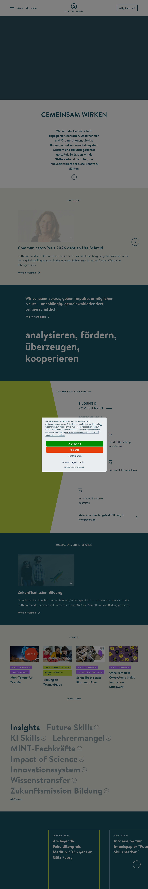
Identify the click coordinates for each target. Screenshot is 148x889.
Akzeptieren (74, 443)
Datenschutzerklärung (77, 467)
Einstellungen (75, 456)
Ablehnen (75, 449)
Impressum (67, 467)
